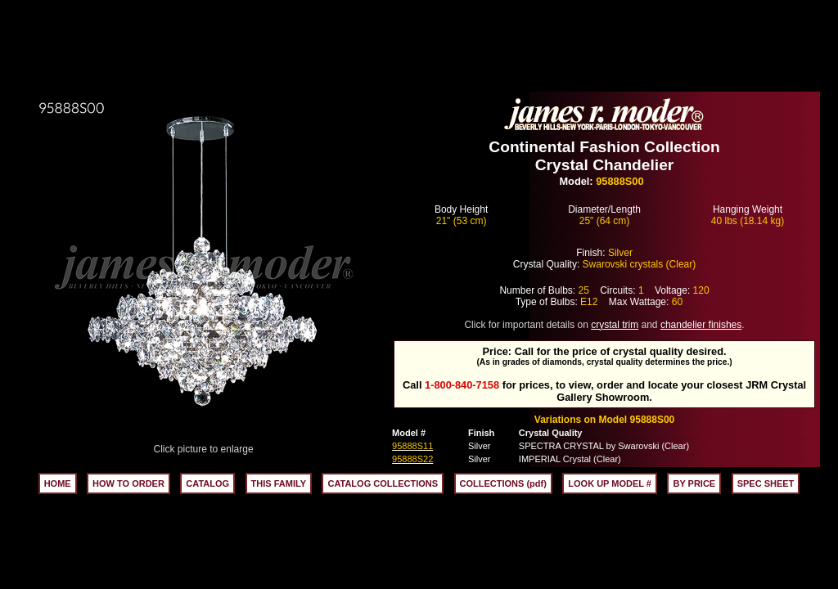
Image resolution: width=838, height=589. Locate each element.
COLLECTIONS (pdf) (503, 483)
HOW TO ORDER (128, 483)
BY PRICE (694, 483)
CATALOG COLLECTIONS (382, 483)
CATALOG (207, 483)
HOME (57, 483)
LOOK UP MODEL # (609, 483)
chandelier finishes (700, 324)
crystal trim (614, 324)
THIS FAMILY (278, 483)
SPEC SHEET (766, 483)
